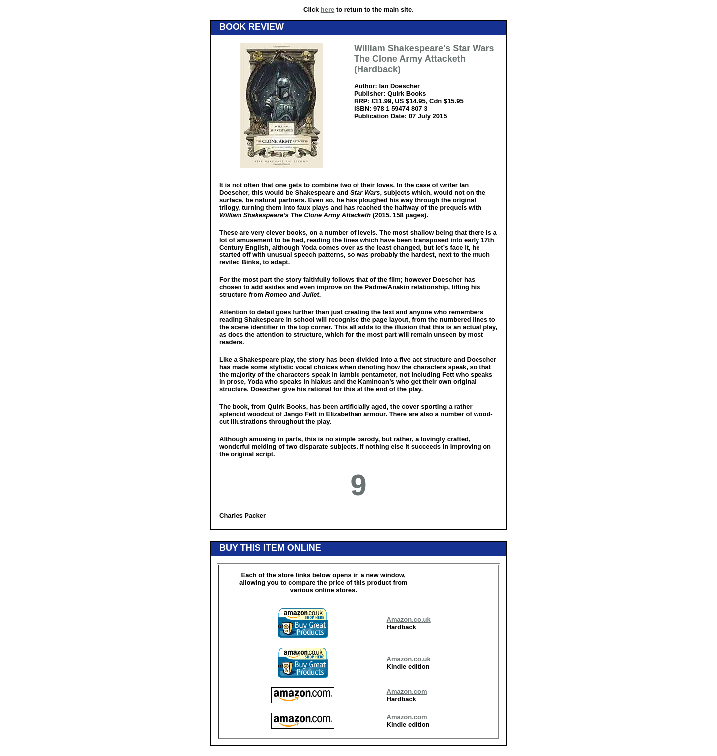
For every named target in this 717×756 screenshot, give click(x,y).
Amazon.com (407, 691)
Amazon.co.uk (409, 619)
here (327, 9)
